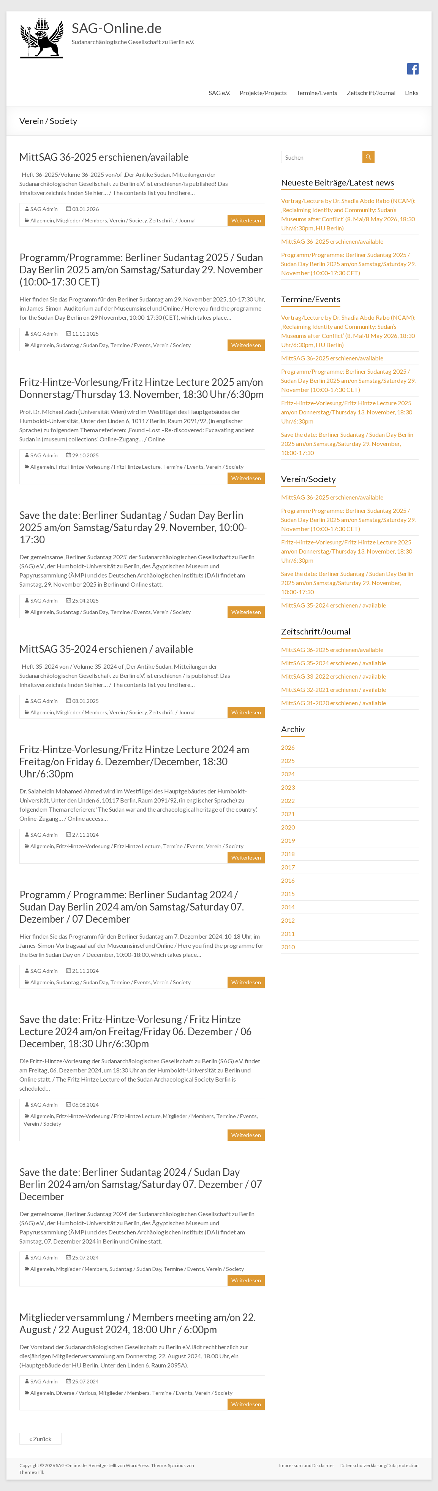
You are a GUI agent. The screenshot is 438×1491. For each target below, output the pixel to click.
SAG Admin (44, 209)
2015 (288, 893)
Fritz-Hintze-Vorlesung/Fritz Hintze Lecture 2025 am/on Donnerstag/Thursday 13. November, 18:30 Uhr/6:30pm (141, 388)
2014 (288, 906)
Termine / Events (130, 345)
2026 (288, 747)
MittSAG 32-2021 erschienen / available (333, 689)
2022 (288, 800)
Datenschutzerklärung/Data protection (379, 1465)
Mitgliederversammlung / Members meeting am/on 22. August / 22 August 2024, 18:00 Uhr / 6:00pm (137, 1323)
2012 (288, 920)
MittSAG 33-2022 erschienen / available (333, 676)
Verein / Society (128, 220)
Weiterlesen (246, 220)
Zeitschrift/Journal (371, 92)
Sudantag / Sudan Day (82, 345)
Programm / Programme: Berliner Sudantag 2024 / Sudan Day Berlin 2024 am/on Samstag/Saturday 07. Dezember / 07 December (131, 906)
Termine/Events (316, 92)
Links (412, 92)
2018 (288, 853)
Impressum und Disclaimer (306, 1465)
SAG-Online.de (117, 27)
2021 (288, 813)
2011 (288, 933)
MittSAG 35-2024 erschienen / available (106, 649)
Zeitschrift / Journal (172, 220)
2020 (288, 827)
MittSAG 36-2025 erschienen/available (104, 157)
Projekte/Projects (263, 92)
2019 (288, 840)
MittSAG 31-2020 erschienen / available (333, 702)
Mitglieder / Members (81, 220)
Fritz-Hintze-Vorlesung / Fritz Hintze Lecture (108, 466)
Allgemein (42, 220)
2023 (288, 787)
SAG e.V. (219, 92)
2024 (288, 773)
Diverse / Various (76, 1392)
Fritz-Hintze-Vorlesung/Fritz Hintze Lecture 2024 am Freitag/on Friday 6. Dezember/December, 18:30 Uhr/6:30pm (134, 761)
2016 (288, 880)
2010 (288, 946)
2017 (288, 867)
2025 (288, 760)
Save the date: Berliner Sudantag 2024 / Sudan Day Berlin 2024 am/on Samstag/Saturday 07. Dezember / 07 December (140, 1184)
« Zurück (40, 1438)
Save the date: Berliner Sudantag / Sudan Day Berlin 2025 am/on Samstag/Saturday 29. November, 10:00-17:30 (133, 527)
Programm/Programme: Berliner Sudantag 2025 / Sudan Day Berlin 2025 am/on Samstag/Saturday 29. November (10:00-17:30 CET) (141, 269)
